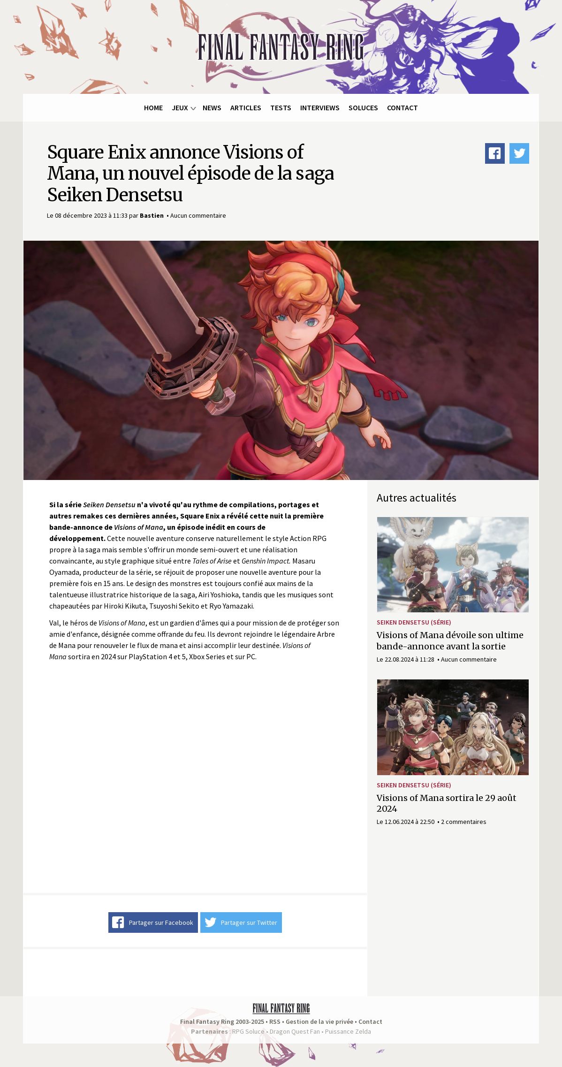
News (212, 107)
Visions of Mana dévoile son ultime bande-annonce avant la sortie (450, 640)
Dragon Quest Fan (295, 1031)
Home (153, 107)
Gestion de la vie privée (319, 1021)
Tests (280, 107)
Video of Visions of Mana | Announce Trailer (195, 777)
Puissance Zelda (348, 1031)
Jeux (180, 107)
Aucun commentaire (198, 215)
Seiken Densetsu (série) (414, 622)
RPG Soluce (248, 1031)
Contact (402, 107)
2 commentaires (463, 821)
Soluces (363, 107)
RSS (275, 1021)
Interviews (320, 107)
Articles (245, 107)
